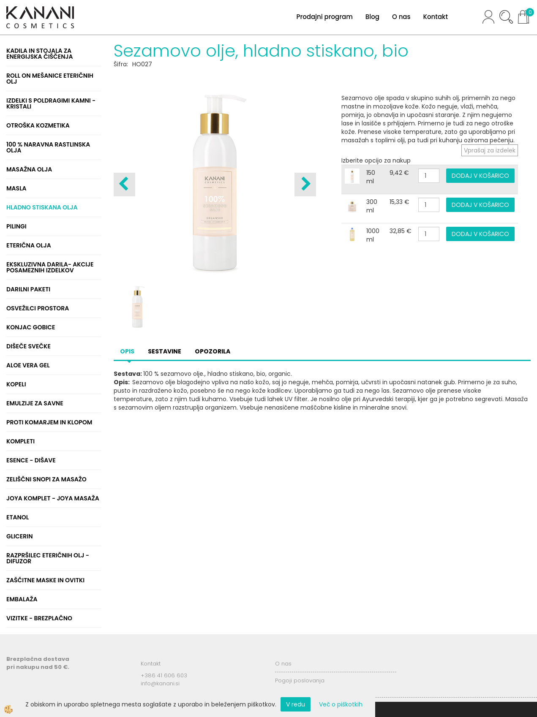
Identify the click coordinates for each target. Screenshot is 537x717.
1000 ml (372, 235)
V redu (295, 704)
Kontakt (435, 16)
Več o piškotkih (341, 704)
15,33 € (399, 202)
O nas (401, 16)
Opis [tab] (127, 351)
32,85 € (401, 231)
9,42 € (399, 172)
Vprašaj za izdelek (489, 150)
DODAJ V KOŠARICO (480, 175)
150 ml (370, 176)
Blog (372, 16)
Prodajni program (324, 16)
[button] (305, 184)
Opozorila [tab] (212, 351)
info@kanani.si (160, 683)
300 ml (371, 206)
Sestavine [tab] (164, 351)
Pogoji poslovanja (299, 680)
